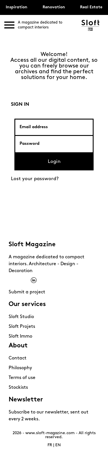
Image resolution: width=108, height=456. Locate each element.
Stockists (18, 387)
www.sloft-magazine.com (50, 433)
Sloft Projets (22, 326)
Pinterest (26, 280)
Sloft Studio (21, 317)
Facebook (12, 280)
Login (54, 161)
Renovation (54, 7)
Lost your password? (35, 178)
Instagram (19, 280)
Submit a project (27, 292)
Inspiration (16, 7)
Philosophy (20, 368)
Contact (17, 358)
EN (58, 445)
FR (50, 445)
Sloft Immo (20, 336)
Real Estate (91, 7)
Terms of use (22, 378)
